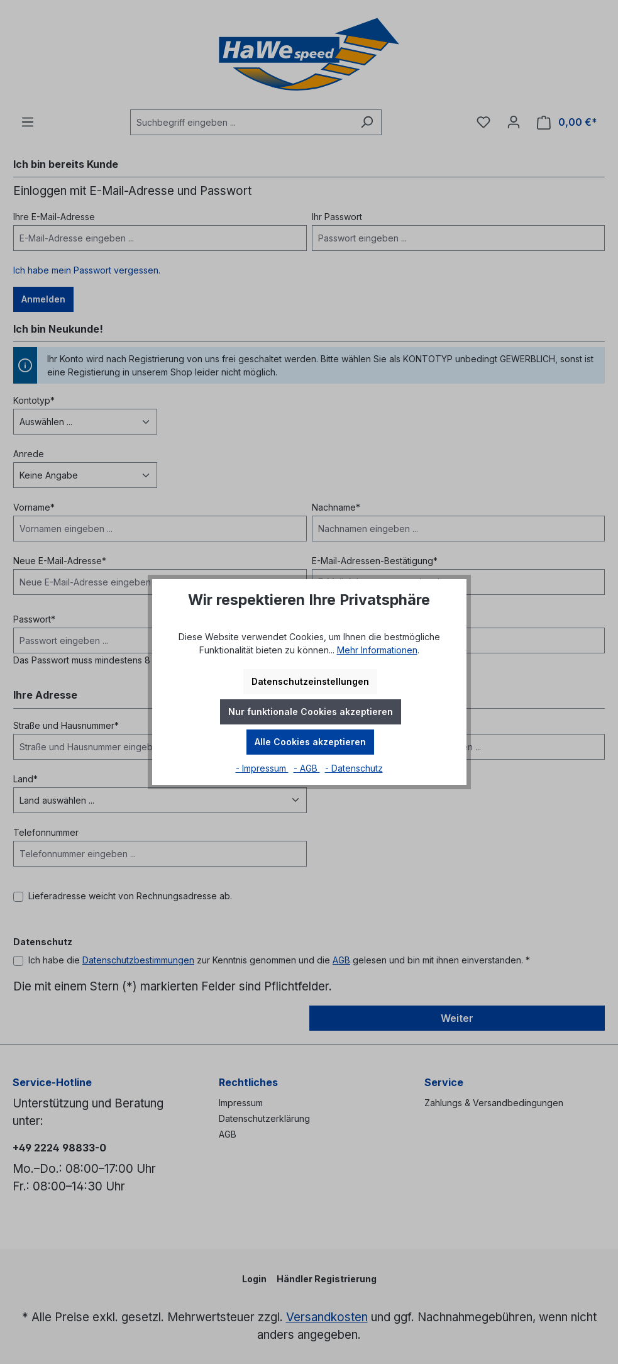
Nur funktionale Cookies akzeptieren (310, 711)
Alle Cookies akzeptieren (310, 741)
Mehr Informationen (377, 650)
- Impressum (262, 768)
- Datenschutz (354, 768)
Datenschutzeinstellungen (310, 681)
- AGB (307, 768)
